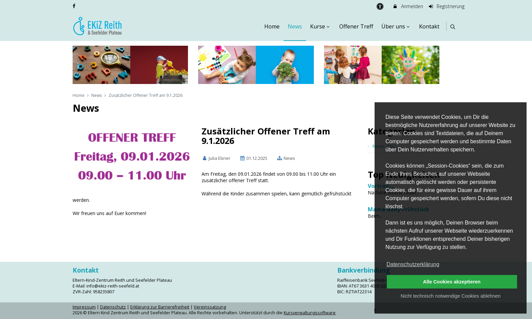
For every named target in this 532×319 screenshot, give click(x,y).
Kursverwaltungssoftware (310, 313)
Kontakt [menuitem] (429, 26)
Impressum (84, 307)
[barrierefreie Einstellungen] (380, 6)
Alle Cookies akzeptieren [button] (452, 281)
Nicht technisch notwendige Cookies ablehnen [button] (450, 296)
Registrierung (446, 6)
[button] (452, 26)
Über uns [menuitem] (396, 26)
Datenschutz (113, 307)
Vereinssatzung (210, 307)
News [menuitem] (295, 26)
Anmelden (407, 6)
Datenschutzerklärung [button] (412, 264)
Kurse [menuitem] (320, 26)
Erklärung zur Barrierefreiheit (159, 307)
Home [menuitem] (272, 26)
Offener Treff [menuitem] (356, 26)
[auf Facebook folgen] (74, 6)
